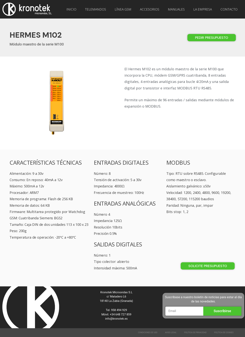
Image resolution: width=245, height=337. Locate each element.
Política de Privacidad (195, 332)
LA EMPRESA (202, 9)
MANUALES (176, 9)
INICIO (71, 9)
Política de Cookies (224, 332)
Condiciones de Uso (147, 332)
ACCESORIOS (149, 9)
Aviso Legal (170, 332)
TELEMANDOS (95, 9)
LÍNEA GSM (123, 9)
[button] (211, 37)
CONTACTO (229, 9)
